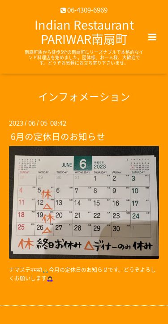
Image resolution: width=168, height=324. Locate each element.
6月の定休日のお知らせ (58, 136)
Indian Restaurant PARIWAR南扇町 (84, 32)
